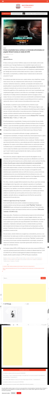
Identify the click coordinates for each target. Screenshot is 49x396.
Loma (10, 259)
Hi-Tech (32, 258)
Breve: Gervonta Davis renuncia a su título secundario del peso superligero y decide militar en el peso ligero (23, 269)
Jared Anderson (38, 258)
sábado (34, 259)
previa (28, 259)
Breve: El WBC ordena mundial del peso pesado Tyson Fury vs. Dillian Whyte (19, 266)
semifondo (39, 259)
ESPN (17, 258)
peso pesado (23, 259)
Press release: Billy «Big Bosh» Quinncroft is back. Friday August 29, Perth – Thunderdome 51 (21, 379)
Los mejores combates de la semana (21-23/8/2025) (13, 381)
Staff (4, 54)
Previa (4, 47)
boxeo (9, 258)
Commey (13, 258)
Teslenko (12, 261)
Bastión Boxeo (27, 5)
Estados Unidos (22, 258)
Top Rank (17, 261)
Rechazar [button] (13, 393)
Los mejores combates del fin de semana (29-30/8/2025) (14, 373)
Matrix (13, 259)
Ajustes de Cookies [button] (6, 393)
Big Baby (5, 258)
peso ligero (18, 259)
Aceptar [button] (18, 393)
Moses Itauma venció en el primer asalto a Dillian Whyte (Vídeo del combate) (18, 384)
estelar (28, 258)
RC (31, 259)
